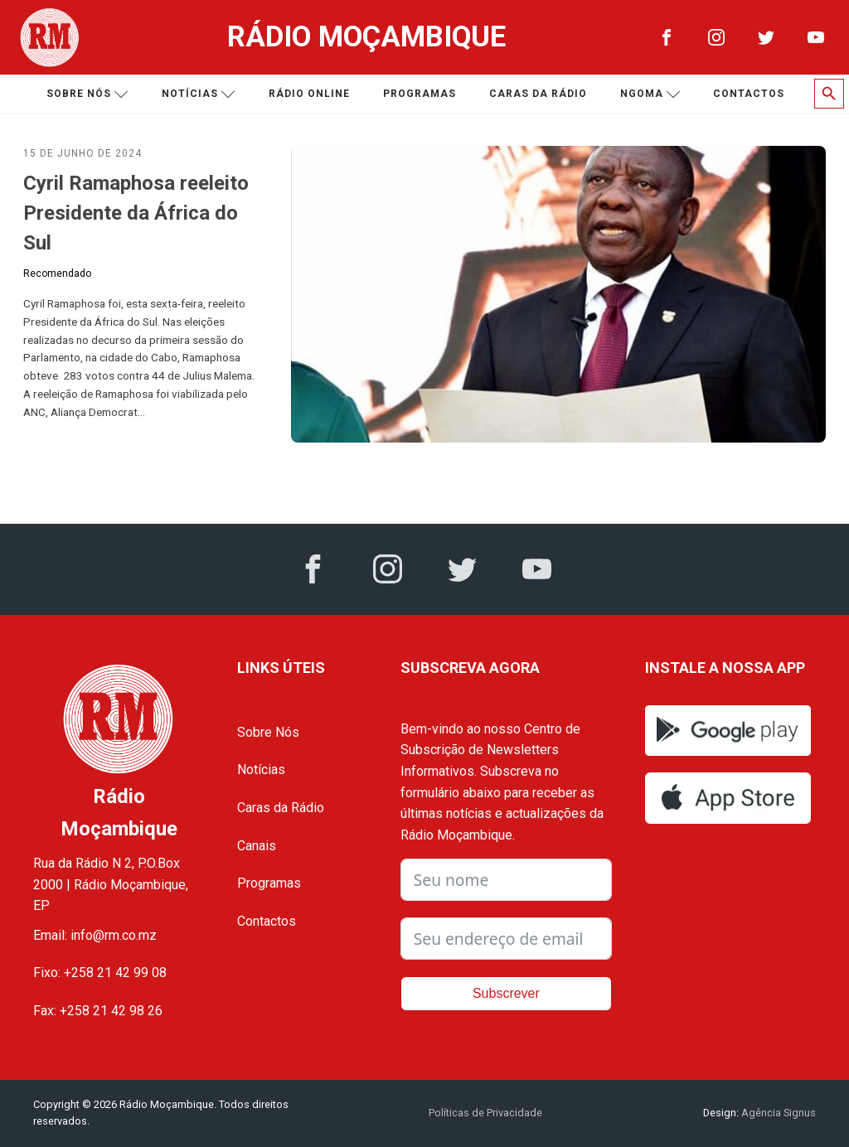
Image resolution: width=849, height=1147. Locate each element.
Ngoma (650, 94)
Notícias (198, 94)
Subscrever (506, 993)
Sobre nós (87, 94)
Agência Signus (777, 1112)
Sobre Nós (268, 732)
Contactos (748, 93)
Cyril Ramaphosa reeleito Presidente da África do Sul (136, 213)
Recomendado (57, 273)
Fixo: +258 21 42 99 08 (100, 972)
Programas (419, 93)
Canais (256, 846)
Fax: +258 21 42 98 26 (98, 1011)
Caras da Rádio (538, 93)
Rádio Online (309, 93)
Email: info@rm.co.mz (95, 935)
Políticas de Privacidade (485, 1112)
